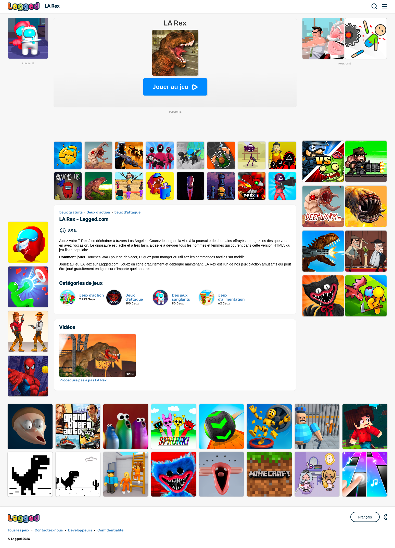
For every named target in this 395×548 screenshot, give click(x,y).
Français (365, 517)
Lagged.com (24, 518)
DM (386, 517)
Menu (385, 6)
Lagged (24, 6)
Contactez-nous (49, 530)
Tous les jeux (18, 530)
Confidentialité (110, 530)
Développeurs (80, 530)
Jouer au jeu (170, 86)
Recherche (374, 6)
